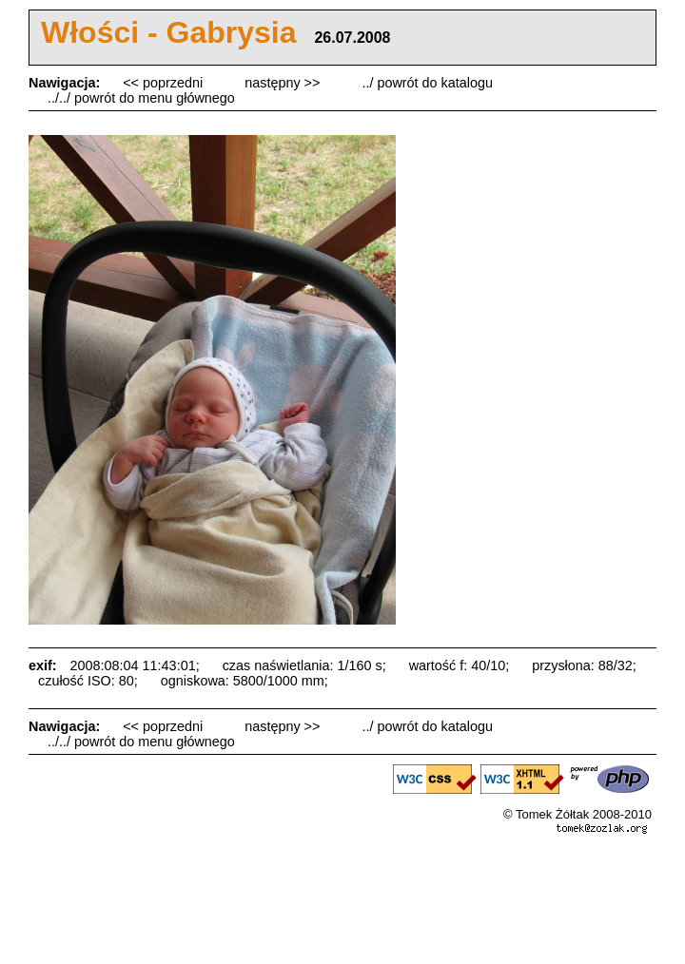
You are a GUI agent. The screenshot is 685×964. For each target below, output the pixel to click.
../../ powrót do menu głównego (141, 98)
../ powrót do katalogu (427, 82)
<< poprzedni (164, 82)
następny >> (284, 82)
